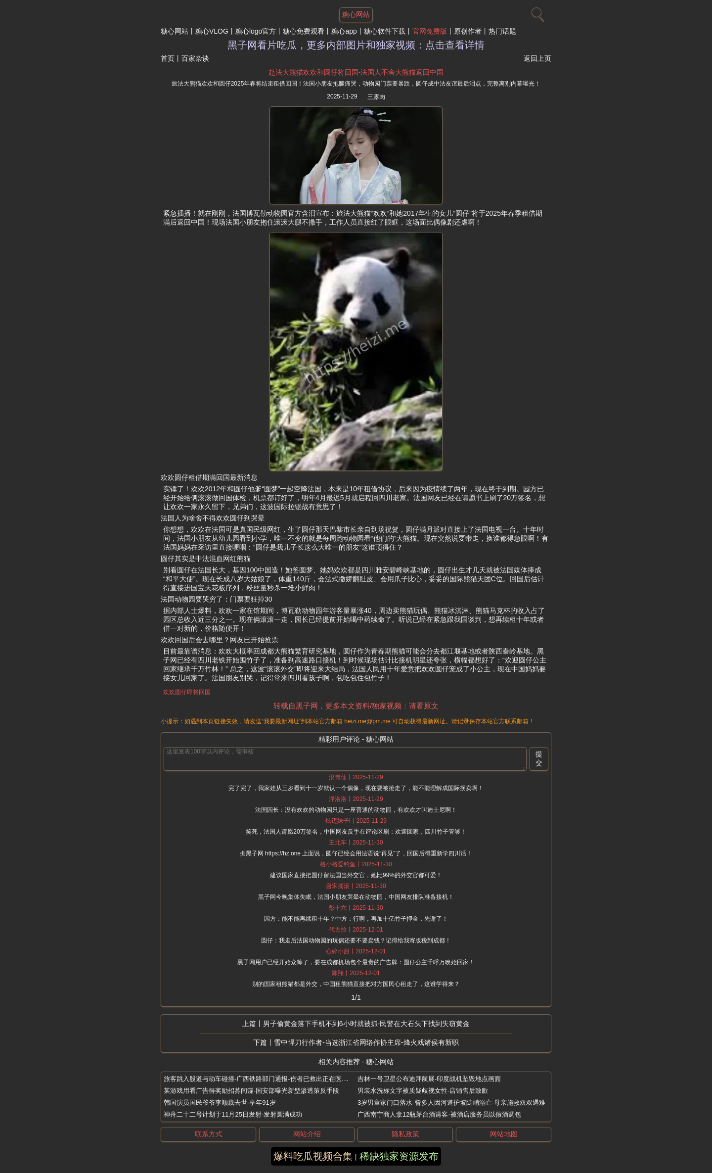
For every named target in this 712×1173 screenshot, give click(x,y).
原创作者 (468, 31)
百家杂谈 (195, 58)
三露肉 (376, 97)
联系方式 (208, 1134)
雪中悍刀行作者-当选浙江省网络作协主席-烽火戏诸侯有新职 (366, 1042)
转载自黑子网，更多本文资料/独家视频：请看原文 (356, 706)
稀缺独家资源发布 (399, 1156)
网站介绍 (307, 1134)
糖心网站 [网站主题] (356, 14)
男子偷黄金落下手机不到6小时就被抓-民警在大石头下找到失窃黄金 (366, 1024)
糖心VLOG (211, 31)
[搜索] (536, 12)
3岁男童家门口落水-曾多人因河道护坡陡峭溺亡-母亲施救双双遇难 (451, 1102)
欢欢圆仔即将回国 (187, 692)
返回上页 (537, 58)
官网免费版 (429, 31)
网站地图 (504, 1134)
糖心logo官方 (255, 31)
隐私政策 (405, 1134)
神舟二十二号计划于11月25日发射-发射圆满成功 (233, 1114)
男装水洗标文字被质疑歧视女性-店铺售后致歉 (422, 1090)
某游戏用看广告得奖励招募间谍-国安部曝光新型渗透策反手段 (251, 1090)
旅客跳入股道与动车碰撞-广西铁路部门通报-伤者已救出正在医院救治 (262, 1078)
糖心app (343, 31)
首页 (168, 58)
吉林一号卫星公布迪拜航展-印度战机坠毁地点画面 (429, 1078)
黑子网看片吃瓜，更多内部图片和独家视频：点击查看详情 (356, 45)
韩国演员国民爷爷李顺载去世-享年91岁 (220, 1102)
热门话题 (502, 31)
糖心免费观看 (303, 31)
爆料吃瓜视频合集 (313, 1156)
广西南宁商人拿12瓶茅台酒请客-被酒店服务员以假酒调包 (439, 1114)
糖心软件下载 (384, 31)
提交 (538, 758)
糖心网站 (174, 31)
